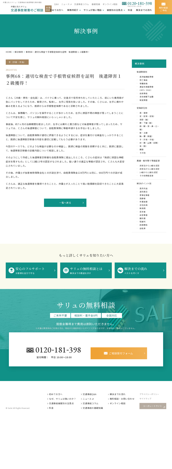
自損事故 (143, 94)
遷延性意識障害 (147, 87)
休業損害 (143, 205)
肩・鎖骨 (143, 114)
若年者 (142, 215)
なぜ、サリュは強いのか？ (64, 403)
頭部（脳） (144, 121)
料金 (130, 10)
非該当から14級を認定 (150, 168)
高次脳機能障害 (147, 77)
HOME (9, 51)
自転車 (142, 232)
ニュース (65, 4)
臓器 (142, 151)
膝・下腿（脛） (147, 124)
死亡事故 (143, 81)
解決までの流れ (144, 10)
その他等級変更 (147, 178)
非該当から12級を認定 (150, 171)
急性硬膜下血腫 (147, 97)
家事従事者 (144, 198)
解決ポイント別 (145, 186)
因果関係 (143, 228)
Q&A (56, 4)
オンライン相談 (110, 4)
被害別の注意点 (115, 10)
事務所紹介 (72, 10)
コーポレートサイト (153, 410)
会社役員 (143, 208)
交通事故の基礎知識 (95, 412)
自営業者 (143, 218)
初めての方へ (57, 398)
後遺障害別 (143, 72)
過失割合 (143, 195)
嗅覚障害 (143, 101)
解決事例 (19, 51)
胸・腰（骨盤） (147, 138)
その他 (142, 154)
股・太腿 (143, 134)
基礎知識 (96, 4)
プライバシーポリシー (152, 398)
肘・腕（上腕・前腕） (149, 144)
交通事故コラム (81, 4)
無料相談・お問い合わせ (124, 403)
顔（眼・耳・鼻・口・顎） (149, 130)
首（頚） (143, 148)
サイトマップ (148, 403)
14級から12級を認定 (149, 175)
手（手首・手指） (17, 62)
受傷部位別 (143, 109)
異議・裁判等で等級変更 (150, 163)
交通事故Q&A (92, 398)
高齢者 (142, 201)
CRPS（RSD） (146, 91)
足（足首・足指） (147, 117)
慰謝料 (142, 225)
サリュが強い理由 (93, 10)
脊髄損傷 (143, 84)
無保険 (142, 211)
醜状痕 (142, 222)
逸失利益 (143, 191)
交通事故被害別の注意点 (63, 407)
